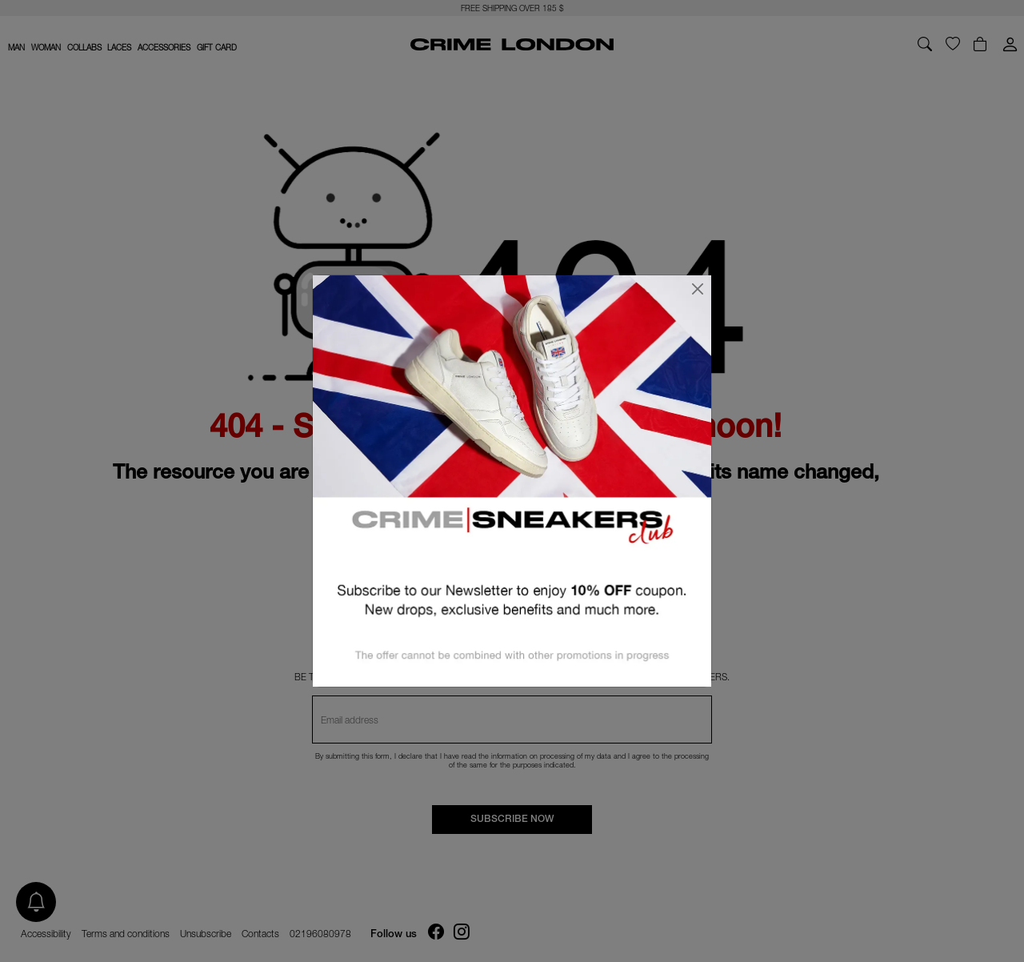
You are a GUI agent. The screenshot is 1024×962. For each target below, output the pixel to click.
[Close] (698, 289)
